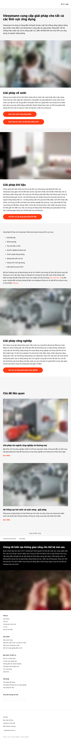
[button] (35, 533)
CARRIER (26, 737)
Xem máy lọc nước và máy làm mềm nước (23, 122)
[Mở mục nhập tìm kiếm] (58, 4)
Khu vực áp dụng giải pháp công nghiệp (22, 370)
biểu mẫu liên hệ (55, 278)
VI (61, 4)
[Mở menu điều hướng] (67, 4)
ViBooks (15, 283)
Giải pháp (22, 538)
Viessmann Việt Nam (9, 538)
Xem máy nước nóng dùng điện (19, 114)
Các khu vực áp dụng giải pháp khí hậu (22, 217)
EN (64, 4)
